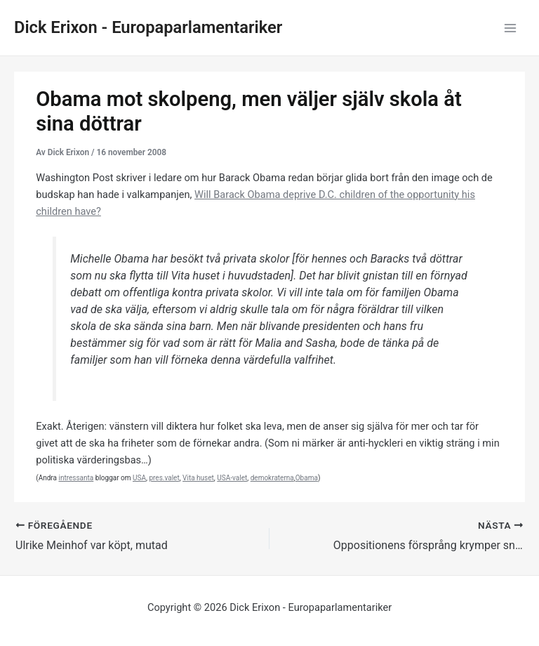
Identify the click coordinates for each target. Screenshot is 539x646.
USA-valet (232, 478)
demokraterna (272, 478)
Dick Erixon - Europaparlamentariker (148, 27)
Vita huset (198, 478)
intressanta (75, 478)
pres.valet (164, 478)
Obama (306, 478)
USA (139, 478)
